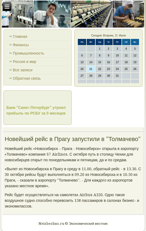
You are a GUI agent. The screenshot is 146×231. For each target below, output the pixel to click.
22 (99, 69)
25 (126, 69)
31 (117, 75)
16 (108, 62)
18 (126, 62)
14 (90, 62)
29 (99, 75)
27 (82, 75)
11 (126, 55)
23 (108, 69)
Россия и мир (24, 61)
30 (108, 75)
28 (90, 75)
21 (90, 69)
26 (134, 69)
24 (117, 69)
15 (99, 62)
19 (134, 62)
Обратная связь (27, 78)
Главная (20, 36)
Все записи (23, 70)
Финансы (21, 45)
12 (134, 55)
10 (117, 55)
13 (82, 62)
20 (82, 69)
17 (117, 62)
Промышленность (28, 53)
